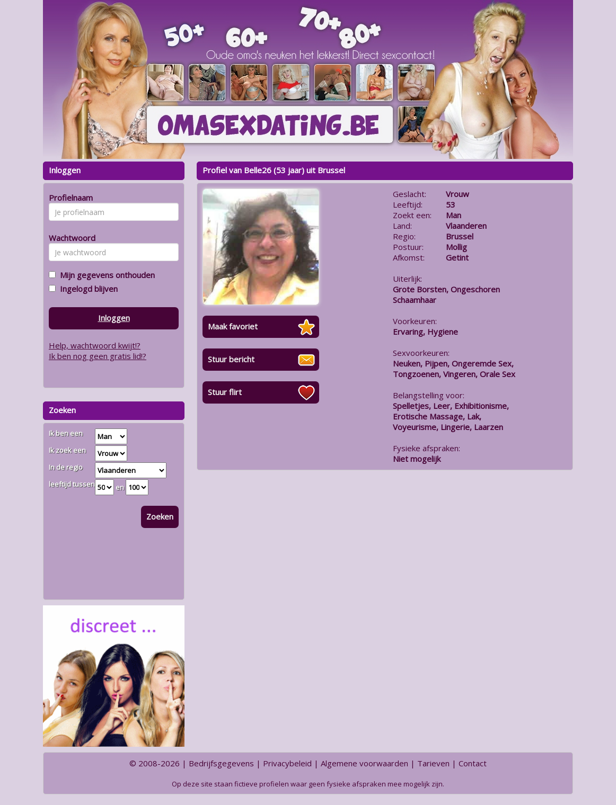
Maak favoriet (233, 326)
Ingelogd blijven (87, 288)
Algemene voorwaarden (364, 763)
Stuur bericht (231, 359)
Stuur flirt (225, 392)
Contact (473, 763)
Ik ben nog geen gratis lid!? (97, 356)
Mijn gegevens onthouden (105, 275)
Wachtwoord (69, 237)
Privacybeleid (287, 763)
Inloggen (114, 317)
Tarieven (433, 763)
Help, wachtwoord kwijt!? (94, 345)
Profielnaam (69, 197)
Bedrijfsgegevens (221, 763)
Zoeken (159, 516)
